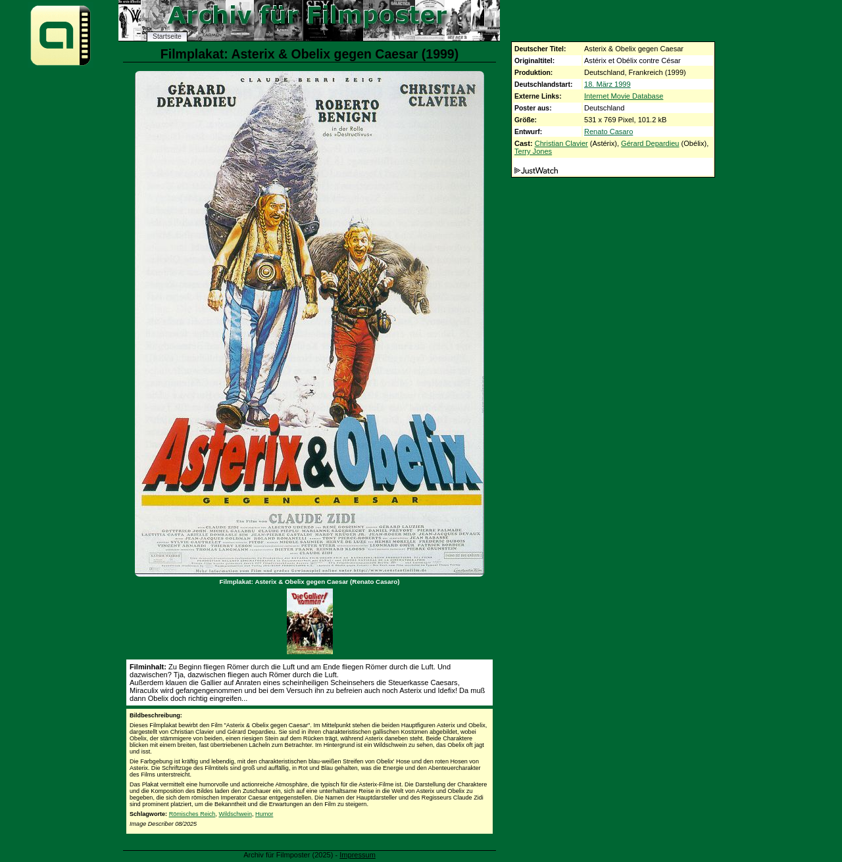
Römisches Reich (192, 814)
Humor (264, 814)
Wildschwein (235, 814)
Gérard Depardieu (650, 143)
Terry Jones (533, 151)
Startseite (167, 36)
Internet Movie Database (623, 96)
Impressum (357, 855)
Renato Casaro (608, 131)
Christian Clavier (561, 143)
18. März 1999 (607, 84)
